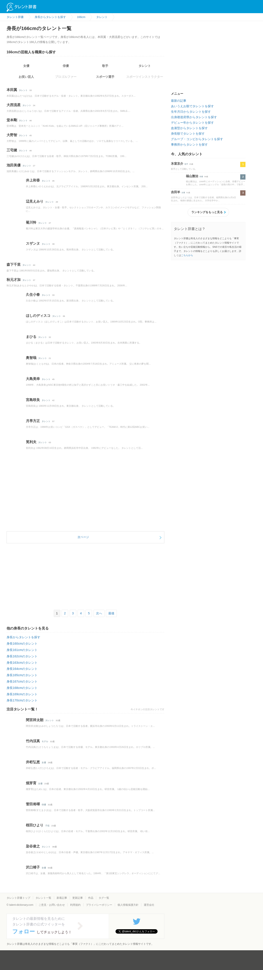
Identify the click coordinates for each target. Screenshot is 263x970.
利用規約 (75, 904)
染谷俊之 (33, 846)
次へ (99, 613)
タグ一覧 (104, 897)
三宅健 (12, 150)
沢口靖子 (33, 867)
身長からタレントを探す (23, 637)
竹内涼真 (33, 741)
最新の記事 (178, 100)
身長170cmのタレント (22, 700)
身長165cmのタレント (22, 675)
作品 (90, 897)
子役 (47, 825)
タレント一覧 (43, 897)
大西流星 (14, 105)
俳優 (66, 66)
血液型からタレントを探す (189, 128)
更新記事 (77, 897)
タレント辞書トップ (18, 897)
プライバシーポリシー (99, 904)
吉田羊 (175, 192)
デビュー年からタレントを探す (192, 122)
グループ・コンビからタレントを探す (197, 139)
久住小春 (33, 294)
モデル (45, 741)
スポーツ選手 (105, 76)
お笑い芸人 (26, 76)
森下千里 (14, 264)
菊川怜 (31, 222)
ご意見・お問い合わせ (52, 904)
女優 (26, 66)
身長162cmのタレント (22, 656)
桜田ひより (34, 825)
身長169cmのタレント (22, 694)
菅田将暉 (33, 804)
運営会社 (149, 904)
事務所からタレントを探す (189, 144)
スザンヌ (33, 243)
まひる (31, 337)
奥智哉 (31, 358)
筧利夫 (31, 442)
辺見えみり (34, 201)
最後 (111, 613)
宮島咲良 (33, 400)
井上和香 (33, 180)
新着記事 (62, 897)
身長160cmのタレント (22, 643)
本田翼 (12, 90)
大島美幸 (33, 379)
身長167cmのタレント (22, 681)
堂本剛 (12, 120)
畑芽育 (31, 783)
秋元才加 (14, 280)
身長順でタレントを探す (188, 133)
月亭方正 (33, 421)
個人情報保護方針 (128, 904)
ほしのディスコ (38, 315)
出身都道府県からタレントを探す (194, 117)
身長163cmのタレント (22, 662)
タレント (145, 66)
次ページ (83, 537)
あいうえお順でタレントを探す (192, 106)
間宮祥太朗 (34, 720)
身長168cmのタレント (22, 688)
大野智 (12, 135)
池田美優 (14, 165)
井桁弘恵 (33, 762)
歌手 (105, 66)
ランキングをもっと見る (207, 212)
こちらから (187, 255)
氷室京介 (177, 163)
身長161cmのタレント (22, 650)
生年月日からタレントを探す (191, 111)
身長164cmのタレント (22, 668)
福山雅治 (192, 176)
